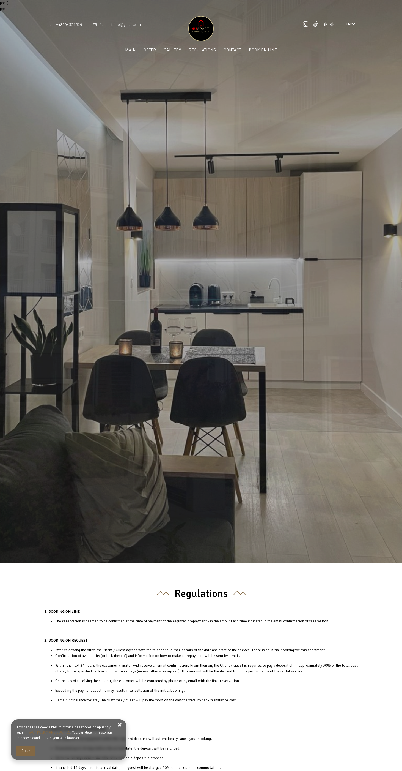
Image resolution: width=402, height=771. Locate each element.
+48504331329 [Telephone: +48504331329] (69, 24)
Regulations (202, 50)
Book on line (263, 50)
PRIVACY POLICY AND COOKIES (47, 732)
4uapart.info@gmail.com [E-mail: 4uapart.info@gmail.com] (120, 24)
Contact (232, 50)
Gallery (172, 50)
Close (25, 751)
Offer (150, 50)
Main (130, 50)
